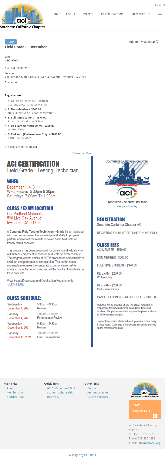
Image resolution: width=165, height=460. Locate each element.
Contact (92, 388)
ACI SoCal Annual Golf (61, 388)
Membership (15, 392)
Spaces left (12, 82)
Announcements (98, 392)
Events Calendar (97, 397)
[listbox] (144, 41)
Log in (160, 4)
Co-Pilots (90, 455)
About (11, 388)
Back (11, 42)
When (8, 56)
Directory (53, 397)
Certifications (15, 397)
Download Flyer (82, 153)
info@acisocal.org (149, 443)
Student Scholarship (60, 392)
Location (10, 73)
